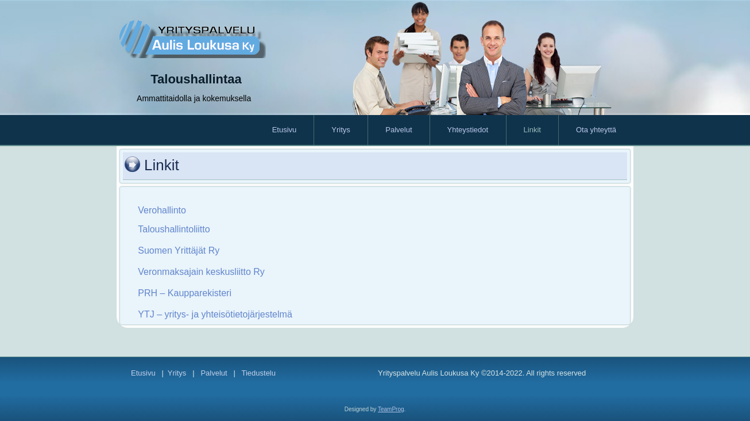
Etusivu (284, 129)
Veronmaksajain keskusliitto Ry (201, 272)
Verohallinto (162, 210)
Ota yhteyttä (596, 129)
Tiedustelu (258, 373)
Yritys (340, 129)
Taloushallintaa (196, 79)
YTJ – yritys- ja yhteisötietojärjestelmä (215, 314)
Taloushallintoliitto (174, 229)
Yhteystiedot (468, 129)
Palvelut (398, 129)
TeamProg (391, 409)
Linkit (532, 129)
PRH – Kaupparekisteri (184, 293)
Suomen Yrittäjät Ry (178, 250)
